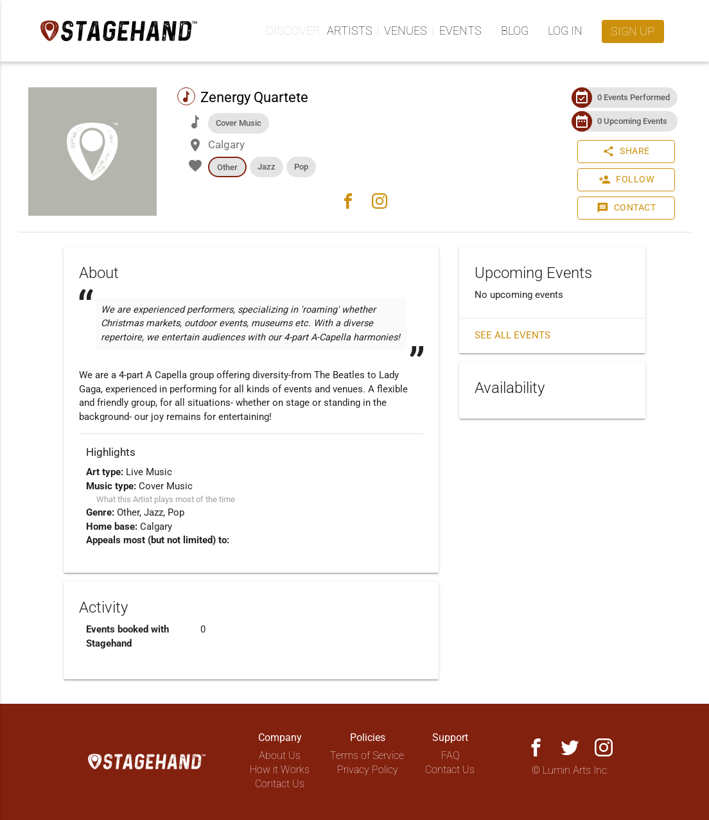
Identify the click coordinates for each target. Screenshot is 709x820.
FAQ (450, 755)
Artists (349, 30)
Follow (626, 179)
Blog (515, 30)
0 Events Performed (633, 97)
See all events (512, 335)
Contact (626, 208)
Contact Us (279, 784)
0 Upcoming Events (632, 121)
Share (626, 151)
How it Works (280, 769)
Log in (565, 30)
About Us (280, 755)
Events (460, 30)
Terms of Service (367, 755)
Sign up (632, 31)
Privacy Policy (367, 769)
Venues (405, 30)
